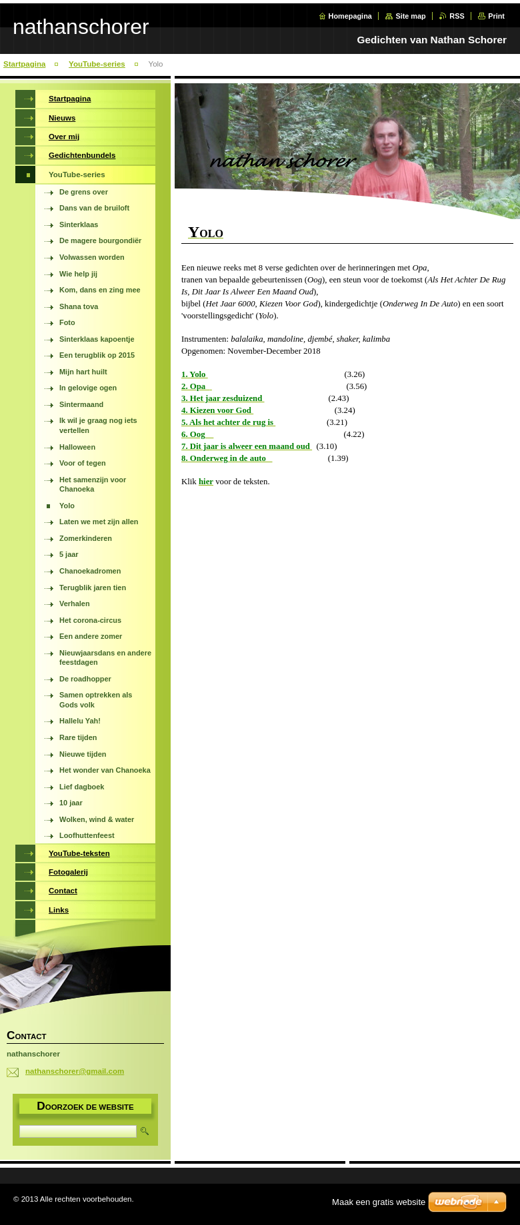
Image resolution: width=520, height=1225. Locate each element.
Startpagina (24, 64)
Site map (410, 16)
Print (496, 16)
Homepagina (350, 16)
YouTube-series (97, 64)
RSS (456, 16)
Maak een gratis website (378, 1202)
